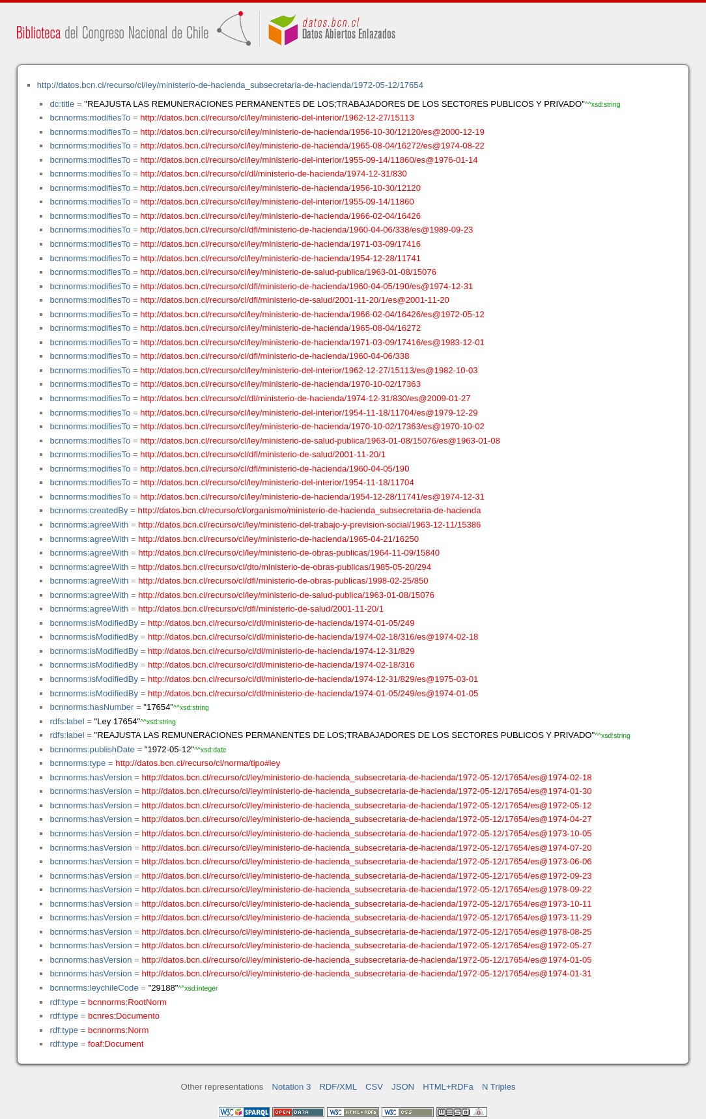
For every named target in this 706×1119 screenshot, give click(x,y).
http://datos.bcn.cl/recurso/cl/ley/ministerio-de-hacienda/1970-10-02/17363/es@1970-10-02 (312, 426)
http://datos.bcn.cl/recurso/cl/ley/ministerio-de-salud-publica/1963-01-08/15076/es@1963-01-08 (320, 441)
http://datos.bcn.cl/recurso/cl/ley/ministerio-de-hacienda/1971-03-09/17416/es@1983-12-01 (312, 342)
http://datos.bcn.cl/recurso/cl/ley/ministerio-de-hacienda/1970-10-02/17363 (280, 384)
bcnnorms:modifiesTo (89, 117)
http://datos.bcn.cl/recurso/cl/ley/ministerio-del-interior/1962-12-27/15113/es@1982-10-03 (308, 370)
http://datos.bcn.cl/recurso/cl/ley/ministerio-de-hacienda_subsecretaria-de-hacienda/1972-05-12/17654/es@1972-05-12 (366, 805)
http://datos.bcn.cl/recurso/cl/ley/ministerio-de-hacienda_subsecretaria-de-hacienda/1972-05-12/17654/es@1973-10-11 (366, 904)
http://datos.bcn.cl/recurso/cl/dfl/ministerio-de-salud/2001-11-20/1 (263, 454)
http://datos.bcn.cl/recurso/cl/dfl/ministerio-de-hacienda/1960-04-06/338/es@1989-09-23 (306, 229)
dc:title (61, 104)
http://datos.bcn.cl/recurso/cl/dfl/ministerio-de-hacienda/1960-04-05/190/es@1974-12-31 (306, 286)
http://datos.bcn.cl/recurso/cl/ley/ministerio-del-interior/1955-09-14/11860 (277, 201)
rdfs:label (66, 721)
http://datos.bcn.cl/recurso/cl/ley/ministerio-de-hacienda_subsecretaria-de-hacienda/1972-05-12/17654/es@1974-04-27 (366, 819)
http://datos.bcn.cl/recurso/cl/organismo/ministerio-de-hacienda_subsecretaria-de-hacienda (309, 510)
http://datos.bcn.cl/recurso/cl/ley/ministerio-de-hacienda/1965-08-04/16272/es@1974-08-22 (312, 145)
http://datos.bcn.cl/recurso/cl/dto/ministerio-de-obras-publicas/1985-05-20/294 (284, 567)
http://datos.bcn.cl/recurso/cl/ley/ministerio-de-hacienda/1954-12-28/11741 (280, 258)
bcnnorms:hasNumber (91, 707)
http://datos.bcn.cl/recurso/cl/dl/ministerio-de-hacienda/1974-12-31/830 (273, 173)
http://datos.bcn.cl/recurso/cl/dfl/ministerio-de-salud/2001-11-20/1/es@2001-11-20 (294, 300)
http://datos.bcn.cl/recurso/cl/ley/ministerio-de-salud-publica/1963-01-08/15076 (288, 272)
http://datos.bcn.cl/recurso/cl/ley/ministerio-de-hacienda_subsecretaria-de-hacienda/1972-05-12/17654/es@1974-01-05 (366, 960)
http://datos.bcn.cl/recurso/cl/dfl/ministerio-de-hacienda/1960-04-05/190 (274, 469)
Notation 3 (291, 1087)
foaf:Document (115, 1044)
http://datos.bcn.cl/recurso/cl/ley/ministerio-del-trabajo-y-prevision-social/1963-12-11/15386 (309, 525)
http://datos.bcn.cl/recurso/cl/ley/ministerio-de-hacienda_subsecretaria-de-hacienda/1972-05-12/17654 (230, 85)
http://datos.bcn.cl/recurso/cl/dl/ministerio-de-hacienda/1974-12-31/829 (281, 651)
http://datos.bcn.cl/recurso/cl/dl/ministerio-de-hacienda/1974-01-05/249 (281, 623)
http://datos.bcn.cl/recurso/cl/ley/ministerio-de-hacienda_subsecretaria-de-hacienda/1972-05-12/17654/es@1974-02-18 (366, 777)
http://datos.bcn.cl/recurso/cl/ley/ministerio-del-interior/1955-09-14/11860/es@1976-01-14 (308, 160)
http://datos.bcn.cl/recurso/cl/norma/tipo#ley (197, 763)
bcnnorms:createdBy (88, 510)
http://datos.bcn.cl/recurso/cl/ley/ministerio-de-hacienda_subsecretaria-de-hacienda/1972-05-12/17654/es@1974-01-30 (366, 791)
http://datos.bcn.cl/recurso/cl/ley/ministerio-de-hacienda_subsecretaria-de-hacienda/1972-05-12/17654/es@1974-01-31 (366, 973)
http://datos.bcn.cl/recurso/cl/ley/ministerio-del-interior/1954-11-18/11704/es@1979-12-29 (308, 413)
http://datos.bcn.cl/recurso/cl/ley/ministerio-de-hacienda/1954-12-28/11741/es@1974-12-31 (312, 497)
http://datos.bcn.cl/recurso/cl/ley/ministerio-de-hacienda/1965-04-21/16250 (278, 539)
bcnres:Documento (124, 1016)
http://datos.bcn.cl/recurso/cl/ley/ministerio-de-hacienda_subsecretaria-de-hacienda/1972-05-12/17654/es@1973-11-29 (366, 917)
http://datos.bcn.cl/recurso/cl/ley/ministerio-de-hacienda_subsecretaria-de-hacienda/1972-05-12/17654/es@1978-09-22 (366, 889)
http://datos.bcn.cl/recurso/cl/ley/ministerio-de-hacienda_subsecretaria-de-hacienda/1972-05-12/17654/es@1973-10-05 (366, 833)
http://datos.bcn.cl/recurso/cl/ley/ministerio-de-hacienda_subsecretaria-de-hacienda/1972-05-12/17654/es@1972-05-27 (366, 945)
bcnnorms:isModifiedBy (93, 623)
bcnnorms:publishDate (91, 749)
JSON (402, 1087)
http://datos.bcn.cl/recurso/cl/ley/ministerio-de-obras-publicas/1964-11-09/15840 (289, 553)
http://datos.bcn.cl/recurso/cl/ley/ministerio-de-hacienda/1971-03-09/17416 (280, 244)
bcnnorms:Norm (118, 1030)
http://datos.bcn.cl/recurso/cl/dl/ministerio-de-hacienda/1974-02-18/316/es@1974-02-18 (313, 637)
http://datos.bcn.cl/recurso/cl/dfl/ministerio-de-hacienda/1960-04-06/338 (274, 356)
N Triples (499, 1087)
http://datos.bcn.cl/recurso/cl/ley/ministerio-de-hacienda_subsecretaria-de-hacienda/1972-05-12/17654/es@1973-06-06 (366, 861)
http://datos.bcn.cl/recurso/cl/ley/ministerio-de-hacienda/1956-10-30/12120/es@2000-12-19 (312, 132)
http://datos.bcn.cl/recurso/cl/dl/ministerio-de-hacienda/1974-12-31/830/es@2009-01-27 (305, 398)
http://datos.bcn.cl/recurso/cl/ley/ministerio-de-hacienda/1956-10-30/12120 (280, 188)
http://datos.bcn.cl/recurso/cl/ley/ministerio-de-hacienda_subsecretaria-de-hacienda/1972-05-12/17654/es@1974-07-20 (366, 848)
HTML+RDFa (448, 1087)
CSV (374, 1087)
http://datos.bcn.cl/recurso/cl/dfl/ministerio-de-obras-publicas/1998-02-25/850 (283, 581)
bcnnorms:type (77, 763)
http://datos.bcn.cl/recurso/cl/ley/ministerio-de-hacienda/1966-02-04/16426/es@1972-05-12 (312, 314)
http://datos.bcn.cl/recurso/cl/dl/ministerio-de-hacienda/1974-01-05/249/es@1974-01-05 (313, 693)
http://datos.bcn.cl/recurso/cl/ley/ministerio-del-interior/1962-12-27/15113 (277, 117)
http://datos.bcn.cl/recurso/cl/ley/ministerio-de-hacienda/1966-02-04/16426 (280, 216)
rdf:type (63, 1002)
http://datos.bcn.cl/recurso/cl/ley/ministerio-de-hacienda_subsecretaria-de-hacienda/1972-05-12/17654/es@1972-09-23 (366, 876)
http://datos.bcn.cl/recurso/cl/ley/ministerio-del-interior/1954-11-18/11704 (277, 482)
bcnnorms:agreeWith (88, 525)
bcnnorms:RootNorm (127, 1002)
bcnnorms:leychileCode (93, 988)
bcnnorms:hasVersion (90, 777)
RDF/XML (338, 1087)
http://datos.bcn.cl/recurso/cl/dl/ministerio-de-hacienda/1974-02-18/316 (281, 665)
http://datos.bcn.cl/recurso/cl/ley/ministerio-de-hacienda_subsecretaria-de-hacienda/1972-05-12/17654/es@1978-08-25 (366, 932)
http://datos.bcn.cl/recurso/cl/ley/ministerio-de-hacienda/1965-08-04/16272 (280, 328)
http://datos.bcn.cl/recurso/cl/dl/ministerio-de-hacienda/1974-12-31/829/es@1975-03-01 (313, 679)
